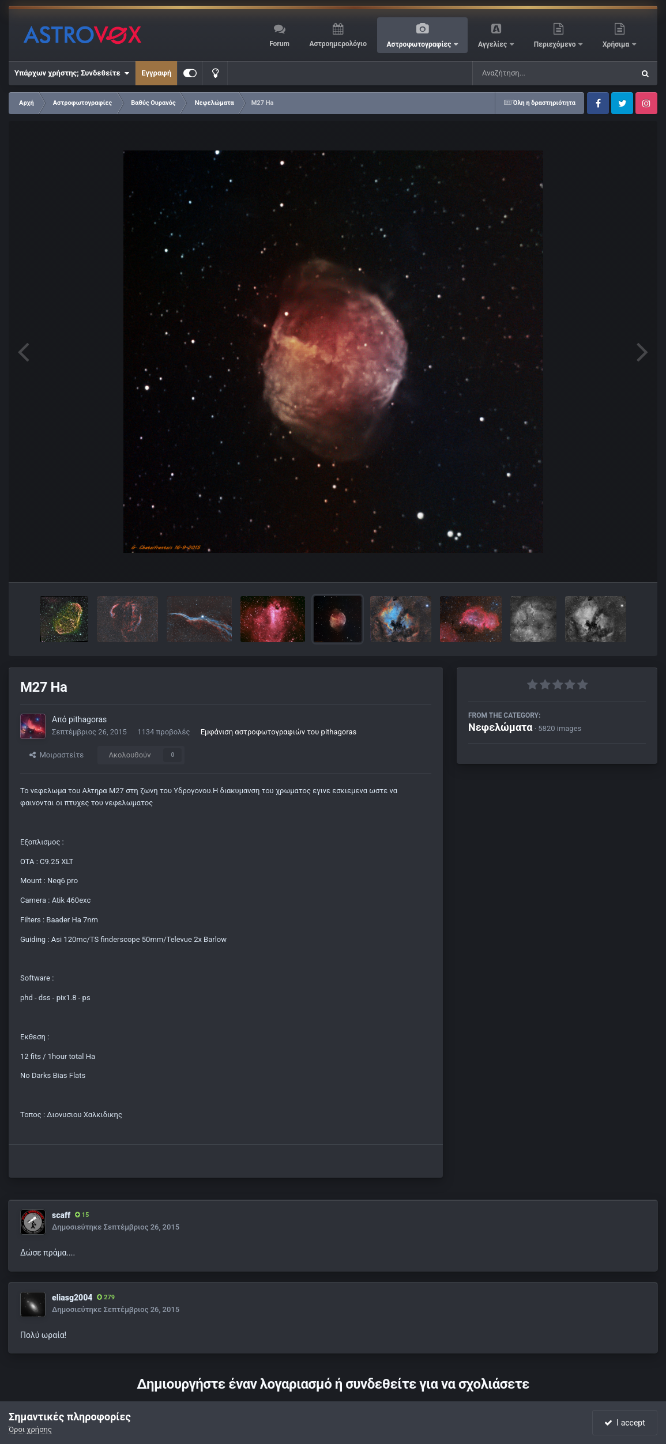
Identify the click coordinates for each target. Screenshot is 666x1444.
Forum (279, 44)
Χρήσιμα (617, 44)
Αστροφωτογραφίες (420, 44)
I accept (624, 1422)
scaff (61, 1215)
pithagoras (88, 719)
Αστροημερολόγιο (337, 44)
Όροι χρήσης (30, 1429)
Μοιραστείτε (56, 755)
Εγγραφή (156, 73)
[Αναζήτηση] (530, 73)
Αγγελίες (493, 44)
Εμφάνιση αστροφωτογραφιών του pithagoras (278, 731)
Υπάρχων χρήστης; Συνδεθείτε (71, 73)
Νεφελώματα (500, 727)
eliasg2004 (72, 1297)
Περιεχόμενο (556, 44)
